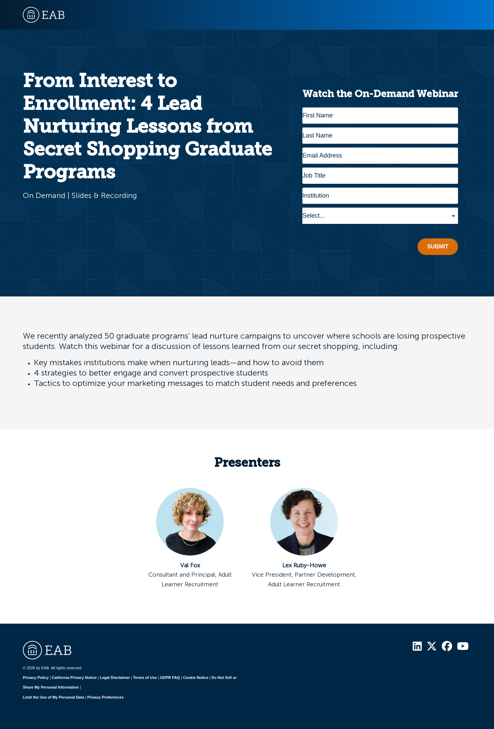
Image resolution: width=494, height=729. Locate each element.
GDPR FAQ (170, 677)
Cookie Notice (195, 677)
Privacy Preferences (105, 697)
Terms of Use (145, 677)
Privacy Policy (36, 677)
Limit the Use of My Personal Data (53, 697)
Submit (437, 246)
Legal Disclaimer (115, 677)
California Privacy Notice (74, 677)
